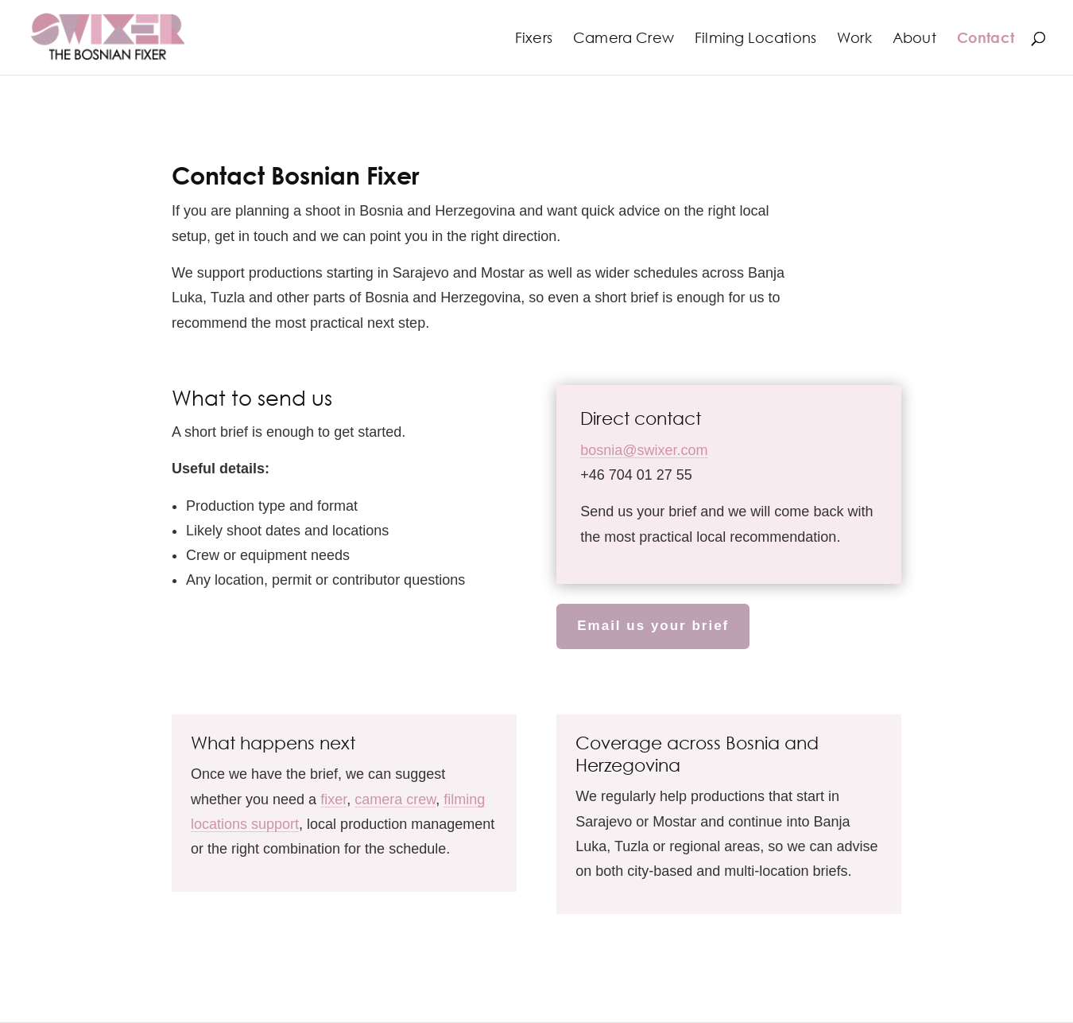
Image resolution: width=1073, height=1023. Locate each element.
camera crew (395, 799)
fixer (333, 799)
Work (854, 39)
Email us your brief (653, 625)
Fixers (533, 39)
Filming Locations (755, 39)
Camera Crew (623, 39)
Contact (985, 39)
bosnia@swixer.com (643, 450)
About (914, 39)
